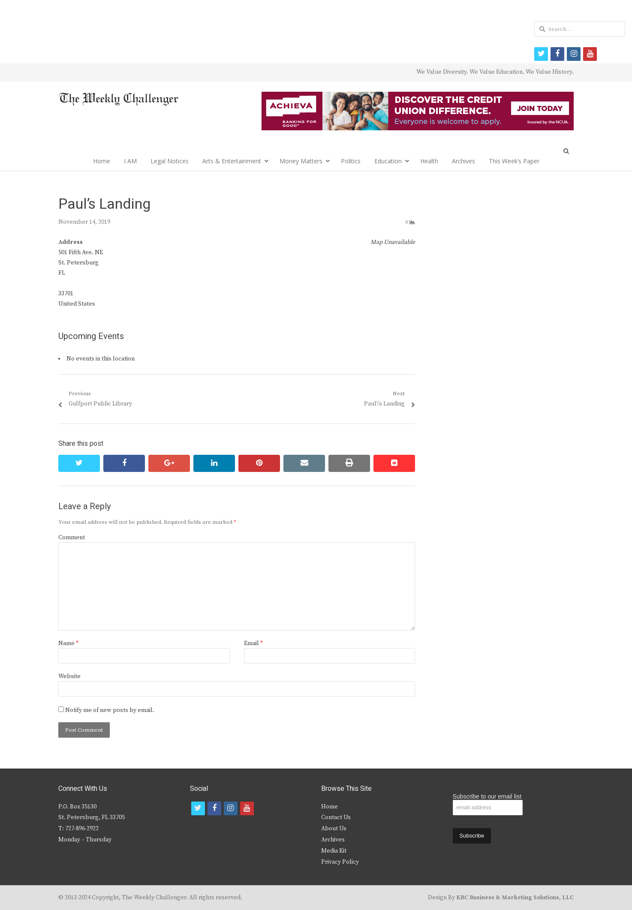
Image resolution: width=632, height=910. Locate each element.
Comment (71, 537)
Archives (463, 161)
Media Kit (333, 851)
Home (101, 161)
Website (69, 676)
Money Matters (301, 161)
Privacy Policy (340, 862)
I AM (130, 161)
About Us (333, 828)
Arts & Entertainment (231, 161)
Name (68, 643)
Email (253, 643)
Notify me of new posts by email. (109, 710)
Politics (351, 161)
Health (429, 161)
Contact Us (336, 817)
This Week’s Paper (514, 161)
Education (388, 161)
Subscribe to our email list (487, 796)
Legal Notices (169, 161)
